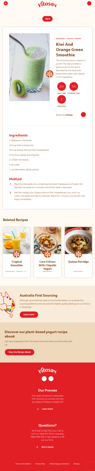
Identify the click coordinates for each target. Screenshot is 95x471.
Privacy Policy (40, 464)
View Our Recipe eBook (20, 352)
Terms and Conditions (23, 464)
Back (47, 18)
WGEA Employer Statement (60, 464)
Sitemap (77, 464)
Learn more (29, 314)
